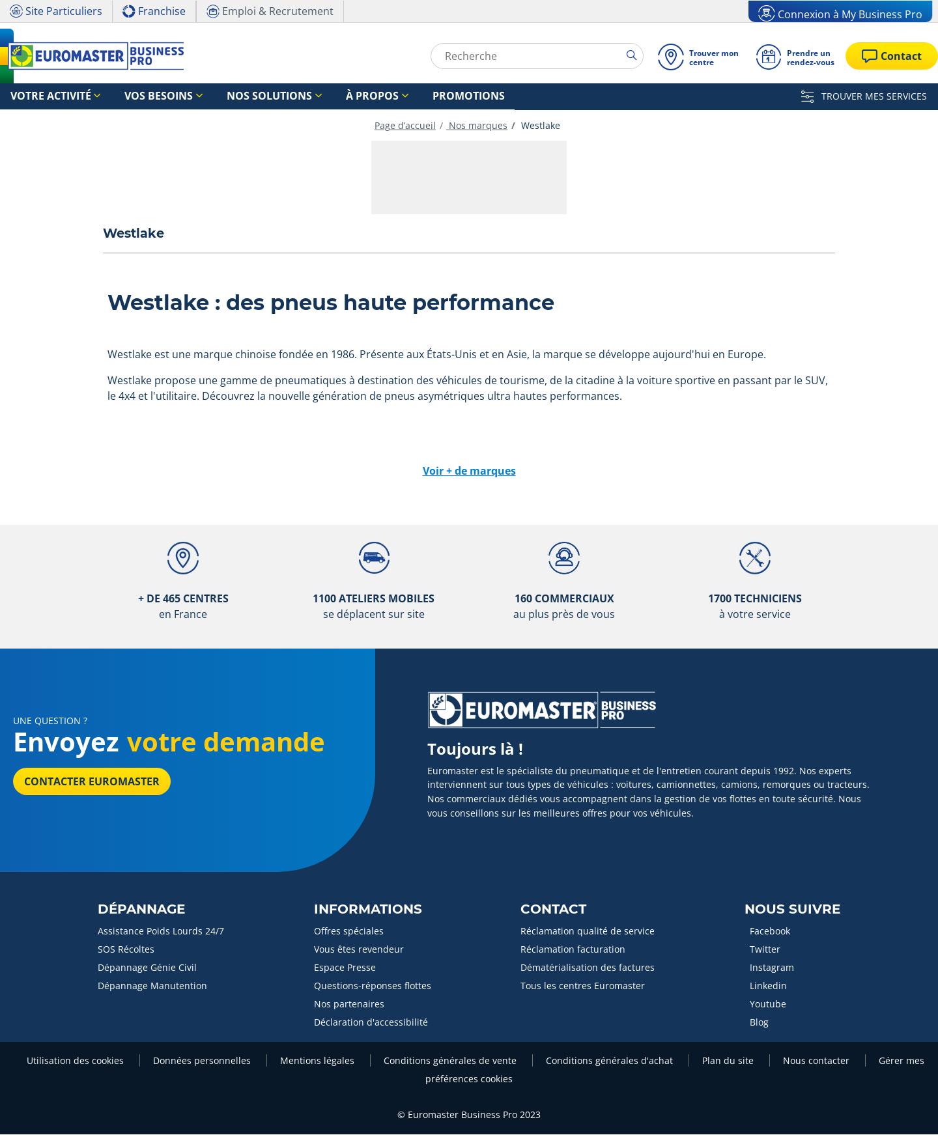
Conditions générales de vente (451, 1061)
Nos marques (476, 126)
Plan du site (729, 1061)
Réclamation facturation (572, 950)
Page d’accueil (405, 126)
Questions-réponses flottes (372, 986)
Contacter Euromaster (92, 782)
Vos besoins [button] (132, 97)
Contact (553, 909)
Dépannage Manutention (152, 986)
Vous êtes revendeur (359, 950)
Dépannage (141, 909)
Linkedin (768, 986)
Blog (759, 1022)
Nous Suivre (792, 909)
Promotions (385, 97)
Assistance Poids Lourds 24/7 (161, 931)
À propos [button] (307, 97)
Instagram (772, 968)
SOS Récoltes (126, 950)
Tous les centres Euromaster (582, 986)
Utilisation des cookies (76, 1061)
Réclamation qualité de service (587, 931)
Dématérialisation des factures (587, 968)
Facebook (770, 931)
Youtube (768, 1004)
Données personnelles (203, 1061)
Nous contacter (817, 1061)
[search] (635, 55)
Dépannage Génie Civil (147, 968)
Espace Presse (345, 968)
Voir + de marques (469, 471)
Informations (368, 909)
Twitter (765, 950)
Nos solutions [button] (222, 97)
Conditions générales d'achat (610, 1061)
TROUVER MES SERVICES (864, 96)
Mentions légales (318, 1061)
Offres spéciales (349, 931)
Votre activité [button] (41, 97)
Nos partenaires (349, 1004)
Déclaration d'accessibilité (371, 1022)
